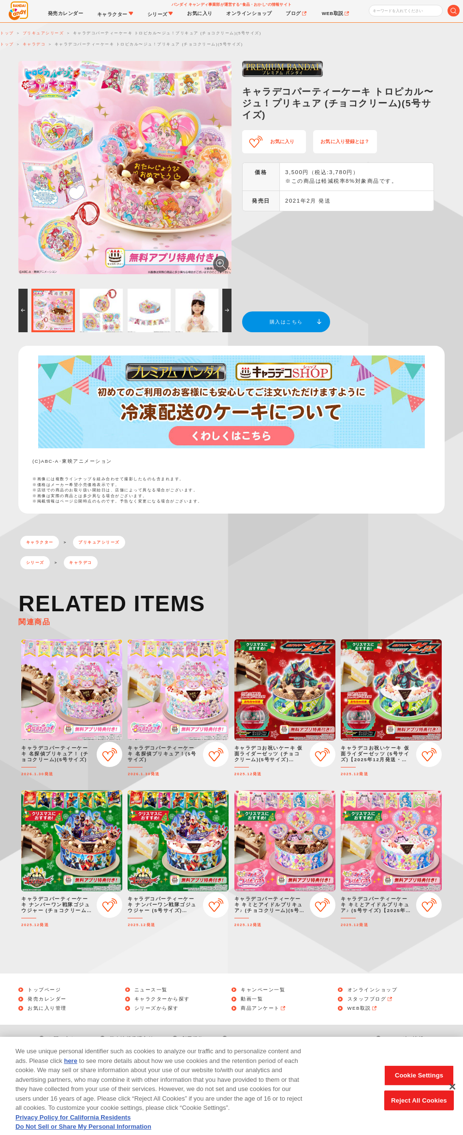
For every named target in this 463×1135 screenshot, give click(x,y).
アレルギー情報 (404, 1038)
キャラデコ (80, 562)
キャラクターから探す (162, 999)
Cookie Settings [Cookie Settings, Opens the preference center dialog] (419, 1087)
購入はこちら (286, 321)
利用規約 (193, 1038)
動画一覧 (252, 999)
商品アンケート (264, 1008)
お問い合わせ (65, 1038)
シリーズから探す (156, 1008)
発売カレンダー (47, 999)
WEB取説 (362, 1008)
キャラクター (40, 542)
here (70, 1072)
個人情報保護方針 (131, 1038)
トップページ (44, 990)
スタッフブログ (370, 999)
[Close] (452, 1098)
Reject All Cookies (419, 1112)
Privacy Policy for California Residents (72, 1129)
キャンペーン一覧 (263, 990)
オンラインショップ (372, 990)
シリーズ (35, 562)
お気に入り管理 (47, 1008)
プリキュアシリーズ (99, 542)
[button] (23, 310)
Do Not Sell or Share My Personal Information (294, 1038)
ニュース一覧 (151, 990)
